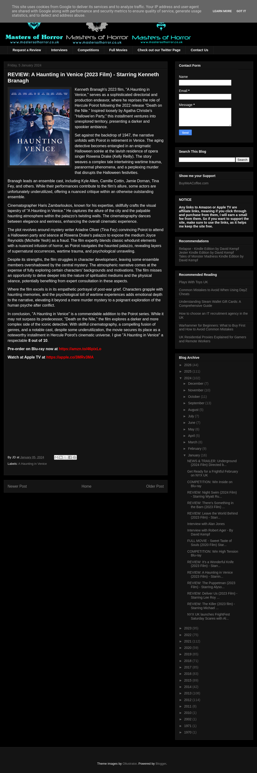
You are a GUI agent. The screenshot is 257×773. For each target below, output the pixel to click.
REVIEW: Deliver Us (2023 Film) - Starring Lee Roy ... (212, 595)
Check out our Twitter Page (159, 50)
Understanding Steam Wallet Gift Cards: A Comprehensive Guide (210, 304)
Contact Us (199, 50)
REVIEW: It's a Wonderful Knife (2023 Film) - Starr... (210, 564)
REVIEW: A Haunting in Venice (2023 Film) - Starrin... (210, 574)
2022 (188, 635)
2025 (188, 371)
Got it (241, 11)
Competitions (88, 50)
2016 (188, 674)
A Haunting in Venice (32, 463)
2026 (188, 365)
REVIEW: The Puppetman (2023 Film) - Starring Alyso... (211, 585)
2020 (188, 648)
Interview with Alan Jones (206, 524)
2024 (188, 378)
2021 (188, 641)
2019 (188, 654)
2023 (188, 628)
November (196, 390)
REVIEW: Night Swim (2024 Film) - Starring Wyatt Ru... (212, 494)
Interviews (59, 50)
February (195, 448)
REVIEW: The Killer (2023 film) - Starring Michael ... (211, 606)
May (191, 429)
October (194, 397)
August (193, 410)
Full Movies (118, 50)
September (196, 403)
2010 (188, 713)
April (192, 436)
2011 (188, 706)
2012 (188, 700)
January (194, 455)
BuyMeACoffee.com (193, 183)
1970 (188, 732)
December (196, 383)
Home (87, 486)
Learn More (222, 11)
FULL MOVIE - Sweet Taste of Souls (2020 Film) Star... (209, 543)
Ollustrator (130, 763)
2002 (188, 719)
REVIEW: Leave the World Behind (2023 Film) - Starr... (212, 515)
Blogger (161, 763)
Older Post (155, 486)
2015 (188, 680)
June (192, 422)
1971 (188, 726)
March (193, 442)
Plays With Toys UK (193, 282)
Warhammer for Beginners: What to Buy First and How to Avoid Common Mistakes (212, 327)
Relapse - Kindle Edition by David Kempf (209, 249)
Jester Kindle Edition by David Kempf (206, 252)
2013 (188, 693)
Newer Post (17, 486)
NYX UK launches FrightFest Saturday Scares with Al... (208, 616)
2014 (188, 687)
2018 (188, 661)
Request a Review (27, 50)
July (191, 416)
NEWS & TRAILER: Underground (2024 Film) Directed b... (212, 463)
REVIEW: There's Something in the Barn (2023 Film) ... (210, 505)
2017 (188, 667)
